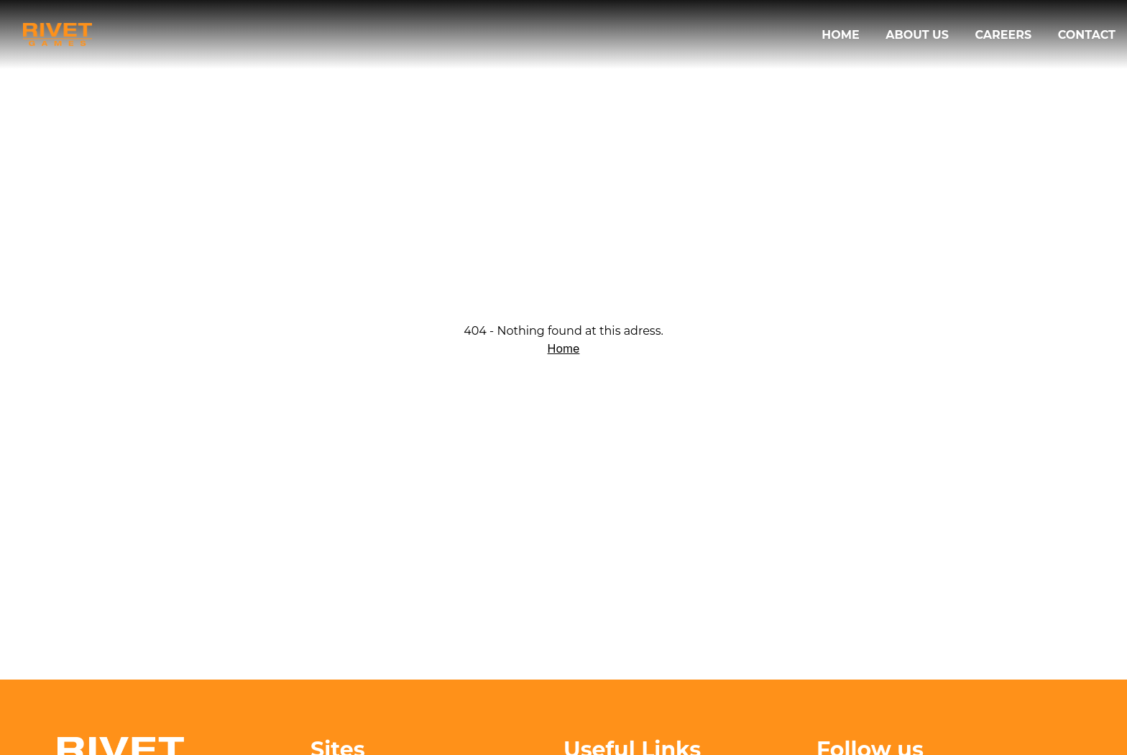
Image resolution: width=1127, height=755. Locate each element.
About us (919, 35)
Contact (1087, 35)
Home (842, 35)
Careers (1004, 35)
